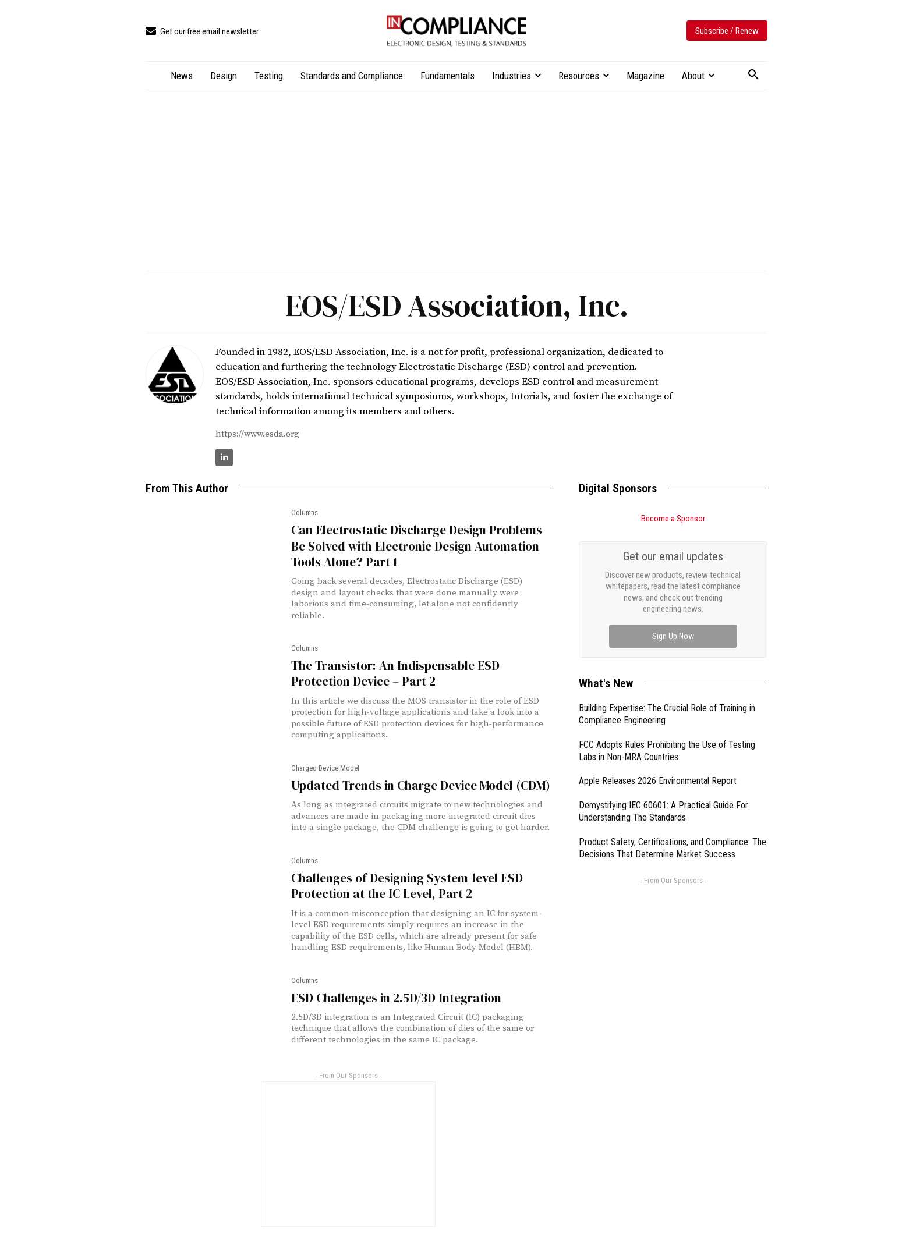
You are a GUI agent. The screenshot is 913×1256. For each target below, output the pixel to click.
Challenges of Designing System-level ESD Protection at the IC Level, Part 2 (407, 886)
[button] (753, 75)
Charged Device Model (325, 768)
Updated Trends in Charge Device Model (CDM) (420, 785)
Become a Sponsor (673, 518)
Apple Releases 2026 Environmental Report (658, 780)
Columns (304, 512)
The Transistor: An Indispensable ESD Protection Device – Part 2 (395, 673)
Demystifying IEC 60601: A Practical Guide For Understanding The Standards (663, 811)
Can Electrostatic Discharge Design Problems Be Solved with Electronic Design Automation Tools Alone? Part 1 (416, 545)
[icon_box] (202, 32)
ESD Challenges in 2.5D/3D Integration (396, 997)
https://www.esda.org (257, 433)
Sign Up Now (673, 636)
